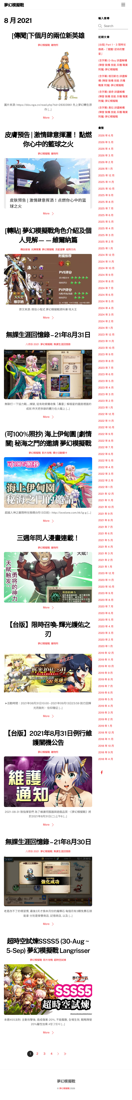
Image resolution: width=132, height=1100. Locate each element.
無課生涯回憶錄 (62, 344)
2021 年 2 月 (105, 560)
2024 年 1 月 (105, 327)
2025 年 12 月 (106, 175)
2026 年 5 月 (105, 142)
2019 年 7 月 (105, 686)
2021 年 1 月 (105, 566)
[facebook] (101, 771)
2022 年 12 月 (106, 414)
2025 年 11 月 (106, 181)
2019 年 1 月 (105, 725)
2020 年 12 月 (106, 573)
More (46, 117)
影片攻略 (47, 452)
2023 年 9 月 (105, 354)
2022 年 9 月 (105, 434)
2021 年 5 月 (105, 540)
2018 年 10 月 (106, 745)
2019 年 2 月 (105, 719)
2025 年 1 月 (105, 248)
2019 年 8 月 (105, 679)
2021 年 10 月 (106, 507)
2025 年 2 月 (105, 241)
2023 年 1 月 (105, 407)
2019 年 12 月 (106, 652)
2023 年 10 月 (106, 347)
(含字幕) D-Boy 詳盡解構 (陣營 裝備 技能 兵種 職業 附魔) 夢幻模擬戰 (113, 65)
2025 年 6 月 (105, 215)
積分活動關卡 (60, 452)
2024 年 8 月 (106, 281)
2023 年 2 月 (105, 400)
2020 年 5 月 (105, 619)
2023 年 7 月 (105, 367)
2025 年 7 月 (105, 208)
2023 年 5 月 (106, 381)
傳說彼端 (25, 249)
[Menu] (123, 4)
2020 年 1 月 (105, 646)
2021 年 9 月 (105, 513)
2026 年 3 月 (105, 155)
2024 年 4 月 (106, 308)
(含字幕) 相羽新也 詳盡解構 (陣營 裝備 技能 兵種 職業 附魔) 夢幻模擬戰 (112, 81)
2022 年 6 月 (105, 454)
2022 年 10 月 (106, 427)
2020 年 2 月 (105, 639)
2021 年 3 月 (105, 553)
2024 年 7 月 (105, 288)
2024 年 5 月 (106, 301)
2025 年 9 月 (105, 195)
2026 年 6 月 (105, 135)
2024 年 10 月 (106, 268)
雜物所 (54, 45)
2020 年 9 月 (105, 593)
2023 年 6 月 (105, 374)
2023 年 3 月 (106, 394)
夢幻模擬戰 (44, 45)
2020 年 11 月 (106, 579)
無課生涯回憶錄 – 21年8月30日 (48, 842)
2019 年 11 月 (105, 659)
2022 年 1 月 (105, 487)
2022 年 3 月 (105, 473)
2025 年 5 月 (106, 221)
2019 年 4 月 (105, 705)
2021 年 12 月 (106, 493)
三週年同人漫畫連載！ (48, 538)
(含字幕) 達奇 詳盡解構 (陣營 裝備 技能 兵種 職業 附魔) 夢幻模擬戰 (113, 96)
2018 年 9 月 (105, 752)
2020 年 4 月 (105, 626)
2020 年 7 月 (105, 606)
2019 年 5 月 (105, 699)
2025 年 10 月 (106, 188)
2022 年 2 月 (105, 480)
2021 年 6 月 (105, 533)
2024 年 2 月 (105, 321)
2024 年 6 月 (105, 294)
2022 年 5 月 (105, 460)
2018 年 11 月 (105, 739)
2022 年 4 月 (105, 467)
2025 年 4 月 (106, 228)
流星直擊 (60, 249)
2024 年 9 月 (105, 274)
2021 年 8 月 (105, 520)
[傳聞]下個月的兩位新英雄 (48, 36)
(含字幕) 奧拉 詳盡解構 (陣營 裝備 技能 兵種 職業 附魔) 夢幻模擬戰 (113, 112)
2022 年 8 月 (105, 440)
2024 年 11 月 (106, 261)
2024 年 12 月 (106, 254)
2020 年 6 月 (105, 613)
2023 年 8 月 (106, 361)
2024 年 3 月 (106, 314)
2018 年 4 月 (105, 759)
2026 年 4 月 (105, 148)
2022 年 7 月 (105, 447)
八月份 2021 (32, 344)
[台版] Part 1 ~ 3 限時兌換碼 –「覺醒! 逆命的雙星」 (112, 49)
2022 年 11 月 (106, 420)
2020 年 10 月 (106, 586)
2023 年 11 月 (106, 341)
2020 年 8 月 (105, 599)
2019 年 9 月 (105, 672)
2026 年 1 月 (105, 168)
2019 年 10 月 (106, 666)
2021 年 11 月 (105, 500)
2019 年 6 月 (105, 692)
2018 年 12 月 (106, 732)
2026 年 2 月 (105, 162)
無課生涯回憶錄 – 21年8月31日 (48, 335)
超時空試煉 (60, 959)
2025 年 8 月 (106, 201)
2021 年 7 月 (105, 526)
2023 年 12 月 (106, 334)
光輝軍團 (36, 249)
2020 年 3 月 (105, 632)
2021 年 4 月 (105, 546)
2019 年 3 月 (105, 712)
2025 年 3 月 (106, 235)
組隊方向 (71, 249)
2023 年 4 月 (106, 387)
